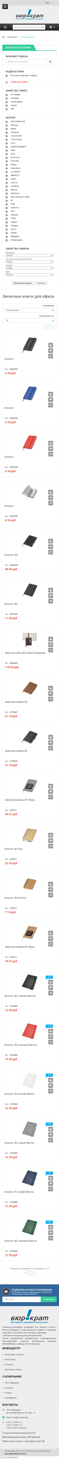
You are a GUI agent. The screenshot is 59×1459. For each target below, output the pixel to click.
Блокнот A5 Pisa (13, 848)
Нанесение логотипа (14, 1355)
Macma (14, 190)
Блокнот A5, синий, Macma (19, 1191)
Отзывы (8, 1393)
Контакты (9, 1388)
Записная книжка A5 (16, 701)
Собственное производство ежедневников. (22, 1335)
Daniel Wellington (18, 147)
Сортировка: (48, 306)
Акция (14, 105)
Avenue (14, 125)
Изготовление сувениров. (35, 1333)
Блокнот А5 (11, 603)
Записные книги (27, 37)
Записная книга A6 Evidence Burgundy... (25, 652)
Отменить (41, 283)
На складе (15, 94)
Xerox (13, 229)
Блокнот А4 (11, 554)
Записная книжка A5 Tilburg (20, 799)
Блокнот (9, 358)
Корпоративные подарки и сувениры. (38, 1330)
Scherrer (15, 208)
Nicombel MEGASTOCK (15, 1454)
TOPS (13, 218)
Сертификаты (11, 1398)
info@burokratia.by (20, 1417)
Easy (13, 154)
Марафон (15, 236)
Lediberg (15, 186)
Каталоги (9, 1365)
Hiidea (13, 165)
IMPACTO (15, 175)
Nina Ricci (15, 193)
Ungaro (14, 222)
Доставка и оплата (13, 1369)
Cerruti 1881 (16, 136)
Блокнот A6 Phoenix (15, 897)
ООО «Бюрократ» (12, 1383)
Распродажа (16, 102)
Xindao (14, 233)
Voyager (14, 226)
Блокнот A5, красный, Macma (21, 1044)
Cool (13, 143)
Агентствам (10, 1360)
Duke (13, 150)
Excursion (15, 157)
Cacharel (15, 132)
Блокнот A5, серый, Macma (19, 1142)
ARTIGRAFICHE (18, 121)
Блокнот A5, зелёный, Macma (21, 1240)
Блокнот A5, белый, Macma (19, 1093)
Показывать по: (46, 316)
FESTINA (15, 161)
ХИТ (13, 109)
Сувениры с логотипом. (12, 1333)
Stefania (14, 215)
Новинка (15, 98)
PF (12, 200)
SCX (13, 211)
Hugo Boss (16, 168)
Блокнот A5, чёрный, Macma (20, 995)
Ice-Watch (15, 172)
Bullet (13, 129)
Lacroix (14, 182)
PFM (13, 204)
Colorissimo (16, 139)
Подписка (48, 1299)
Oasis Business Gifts (20, 197)
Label (13, 179)
